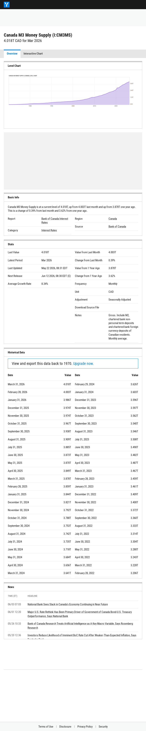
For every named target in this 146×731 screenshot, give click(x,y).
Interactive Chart (33, 53)
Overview (12, 53)
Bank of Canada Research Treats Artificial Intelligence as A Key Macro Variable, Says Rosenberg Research (80, 626)
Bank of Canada (117, 226)
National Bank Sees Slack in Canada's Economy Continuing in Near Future (68, 604)
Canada (113, 218)
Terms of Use (45, 726)
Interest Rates (49, 230)
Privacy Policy (85, 726)
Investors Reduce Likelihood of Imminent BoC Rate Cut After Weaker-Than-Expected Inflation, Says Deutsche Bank (82, 637)
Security (103, 726)
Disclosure (65, 726)
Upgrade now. (83, 363)
